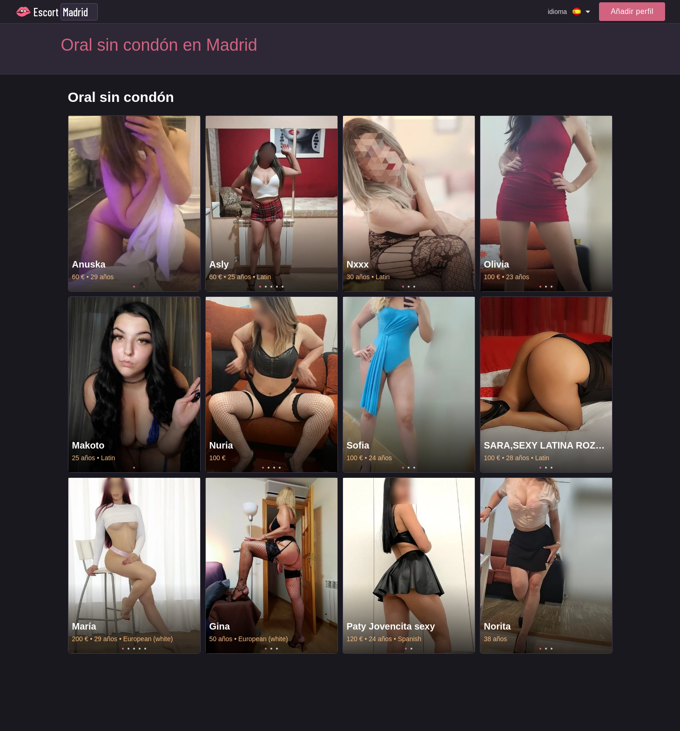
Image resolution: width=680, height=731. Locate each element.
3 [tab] (271, 287)
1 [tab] (134, 287)
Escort (46, 12)
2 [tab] (266, 287)
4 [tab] (277, 287)
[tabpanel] (134, 203)
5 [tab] (282, 287)
